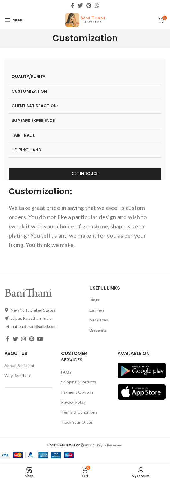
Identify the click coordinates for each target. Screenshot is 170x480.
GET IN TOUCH (85, 173)
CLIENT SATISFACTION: (35, 106)
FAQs (66, 372)
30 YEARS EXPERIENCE (33, 120)
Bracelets (98, 330)
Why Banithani (17, 375)
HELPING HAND (26, 150)
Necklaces (98, 319)
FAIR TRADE (23, 135)
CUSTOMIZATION (29, 91)
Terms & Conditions (79, 412)
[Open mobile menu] (14, 20)
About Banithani (19, 365)
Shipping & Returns (78, 381)
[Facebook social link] (72, 5)
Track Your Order (76, 422)
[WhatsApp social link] (97, 5)
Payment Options (77, 392)
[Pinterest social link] (89, 5)
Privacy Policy (73, 402)
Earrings (96, 310)
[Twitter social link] (80, 5)
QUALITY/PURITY (28, 76)
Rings (94, 299)
